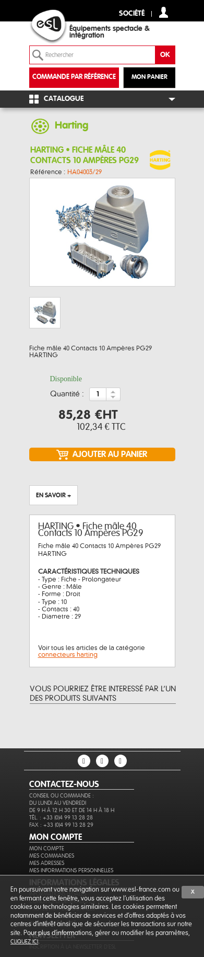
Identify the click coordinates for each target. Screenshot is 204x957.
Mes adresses (46, 863)
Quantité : (67, 394)
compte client (163, 12)
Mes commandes (51, 856)
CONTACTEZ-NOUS (64, 784)
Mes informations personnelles (71, 870)
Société (132, 13)
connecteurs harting (68, 655)
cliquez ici (24, 941)
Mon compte (46, 848)
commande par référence (74, 77)
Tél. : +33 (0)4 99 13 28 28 (61, 818)
